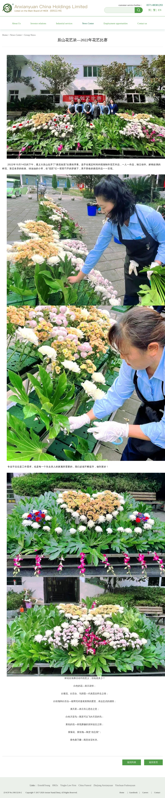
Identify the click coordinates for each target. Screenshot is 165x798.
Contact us (142, 23)
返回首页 (153, 762)
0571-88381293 (155, 5)
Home (122, 792)
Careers (145, 792)
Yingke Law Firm (68, 785)
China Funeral (84, 785)
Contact (157, 792)
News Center (88, 23)
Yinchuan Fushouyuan (125, 785)
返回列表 (131, 762)
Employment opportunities (116, 23)
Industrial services (64, 23)
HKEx (55, 785)
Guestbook (134, 792)
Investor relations (38, 23)
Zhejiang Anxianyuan (103, 785)
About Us (16, 23)
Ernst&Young (44, 785)
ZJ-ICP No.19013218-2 (13, 792)
